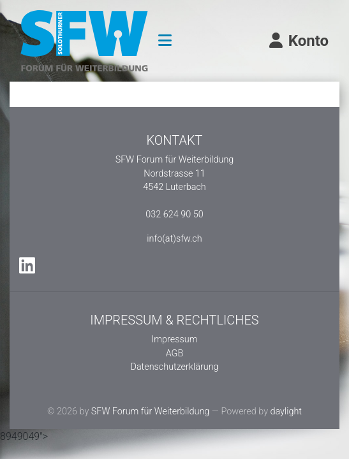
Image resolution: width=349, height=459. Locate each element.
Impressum (175, 339)
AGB (175, 353)
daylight (286, 411)
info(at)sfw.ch (174, 238)
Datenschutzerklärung (174, 366)
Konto (298, 41)
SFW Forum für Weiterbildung (150, 411)
